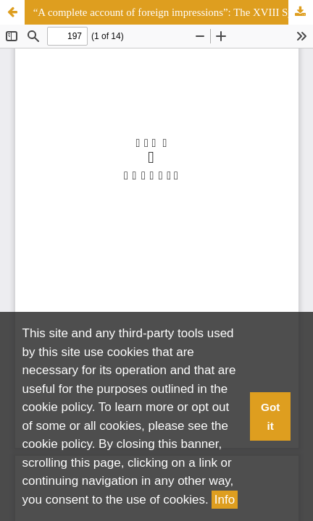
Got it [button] (270, 416)
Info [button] (224, 500)
